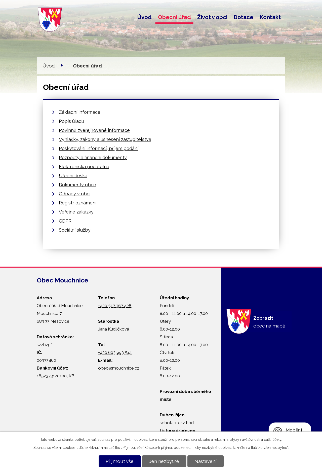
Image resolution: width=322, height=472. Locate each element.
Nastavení (205, 461)
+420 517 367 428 (114, 305)
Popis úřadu (71, 121)
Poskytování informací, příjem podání (98, 148)
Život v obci (212, 17)
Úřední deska (73, 175)
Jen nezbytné (164, 461)
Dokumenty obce (77, 184)
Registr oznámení (77, 202)
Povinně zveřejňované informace (94, 130)
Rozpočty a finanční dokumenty (93, 157)
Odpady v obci (74, 193)
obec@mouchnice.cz (118, 368)
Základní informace (79, 112)
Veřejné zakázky (76, 211)
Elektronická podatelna (84, 166)
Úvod (144, 17)
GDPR (65, 221)
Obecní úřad (174, 17)
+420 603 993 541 (115, 352)
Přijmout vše (120, 461)
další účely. (273, 440)
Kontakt (270, 17)
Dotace (243, 17)
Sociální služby (75, 230)
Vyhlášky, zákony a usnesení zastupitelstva (105, 139)
